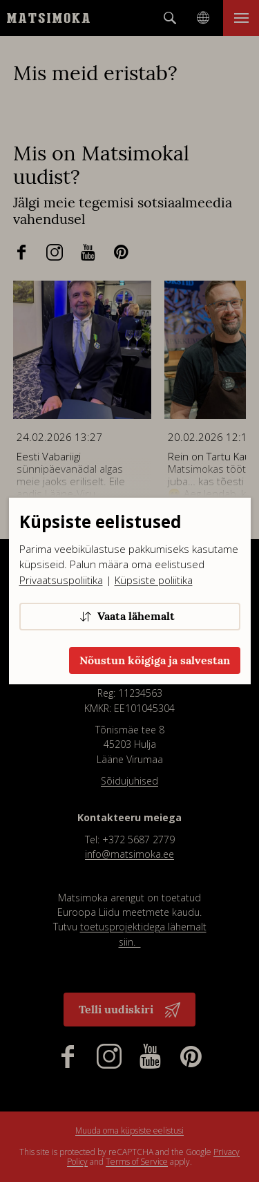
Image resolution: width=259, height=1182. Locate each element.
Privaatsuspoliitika (61, 580)
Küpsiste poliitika (154, 580)
